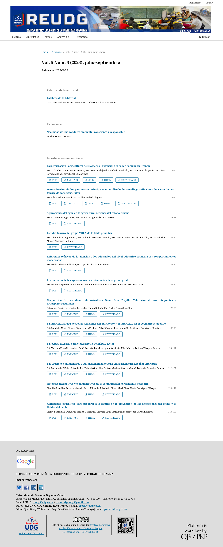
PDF (54, 180)
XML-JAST (72, 314)
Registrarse (195, 2)
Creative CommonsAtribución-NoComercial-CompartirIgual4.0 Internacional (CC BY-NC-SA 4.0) (84, 528)
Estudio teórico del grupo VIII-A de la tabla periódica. (80, 233)
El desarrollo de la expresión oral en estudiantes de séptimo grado (88, 280)
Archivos (56, 51)
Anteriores (32, 36)
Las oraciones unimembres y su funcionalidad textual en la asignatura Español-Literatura (102, 363)
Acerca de (63, 36)
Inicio (45, 51)
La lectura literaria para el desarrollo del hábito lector (80, 343)
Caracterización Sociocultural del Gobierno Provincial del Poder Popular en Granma (99, 166)
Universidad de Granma (31, 531)
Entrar (209, 2)
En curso (15, 36)
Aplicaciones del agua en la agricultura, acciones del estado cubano (88, 213)
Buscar (204, 36)
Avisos (48, 36)
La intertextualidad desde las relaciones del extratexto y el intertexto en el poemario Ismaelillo (106, 323)
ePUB (90, 180)
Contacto (82, 36)
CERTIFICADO (128, 180)
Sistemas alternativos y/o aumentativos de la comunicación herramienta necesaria (97, 383)
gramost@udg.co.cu (115, 509)
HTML (107, 180)
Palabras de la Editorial (61, 98)
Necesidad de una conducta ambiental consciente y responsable (86, 132)
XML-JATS (72, 180)
